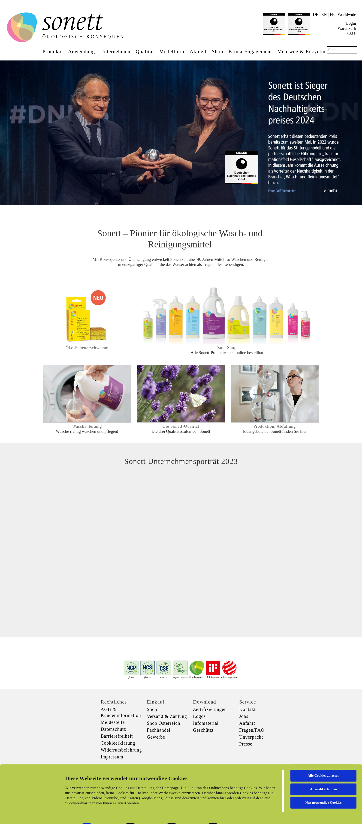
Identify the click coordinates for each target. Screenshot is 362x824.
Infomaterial (206, 723)
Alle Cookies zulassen (323, 759)
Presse (245, 743)
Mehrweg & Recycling (302, 51)
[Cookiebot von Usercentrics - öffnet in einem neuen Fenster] (30, 815)
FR (332, 14)
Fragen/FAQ (252, 730)
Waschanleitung (87, 426)
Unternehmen (115, 51)
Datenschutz (113, 729)
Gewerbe (156, 737)
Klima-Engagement (250, 51)
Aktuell (198, 51)
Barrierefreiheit (117, 736)
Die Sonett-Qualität (181, 426)
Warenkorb (347, 28)
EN (324, 14)
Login (351, 23)
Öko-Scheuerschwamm (87, 348)
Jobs (243, 716)
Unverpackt (251, 737)
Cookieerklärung (118, 743)
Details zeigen (238, 815)
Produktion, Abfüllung (274, 426)
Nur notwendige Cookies (323, 786)
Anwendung (81, 51)
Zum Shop (227, 347)
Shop (217, 51)
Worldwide (347, 14)
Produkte (52, 51)
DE (315, 14)
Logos (199, 716)
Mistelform (171, 51)
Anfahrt (247, 723)
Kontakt (247, 709)
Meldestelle (113, 722)
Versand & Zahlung (167, 716)
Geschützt (203, 730)
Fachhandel (158, 730)
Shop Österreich (163, 723)
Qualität (145, 51)
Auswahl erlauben (323, 772)
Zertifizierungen (210, 709)
